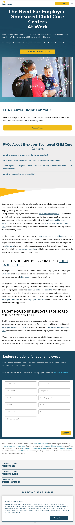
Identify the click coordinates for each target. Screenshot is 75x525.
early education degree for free (34, 448)
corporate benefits (65, 448)
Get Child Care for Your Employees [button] (37, 52)
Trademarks (39, 522)
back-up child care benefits (40, 290)
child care (9, 246)
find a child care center (23, 451)
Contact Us (62, 3)
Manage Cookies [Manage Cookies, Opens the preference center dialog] (59, 518)
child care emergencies (49, 213)
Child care (6, 274)
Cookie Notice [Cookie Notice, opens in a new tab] (15, 512)
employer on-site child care (14, 327)
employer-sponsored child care (50, 236)
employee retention (27, 249)
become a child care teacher (53, 446)
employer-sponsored (37, 299)
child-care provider (41, 444)
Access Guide (37, 128)
